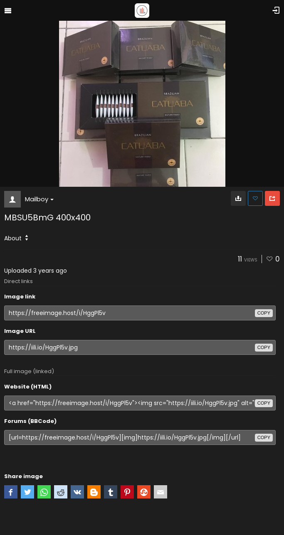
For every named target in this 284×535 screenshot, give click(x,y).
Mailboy (39, 199)
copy (263, 312)
